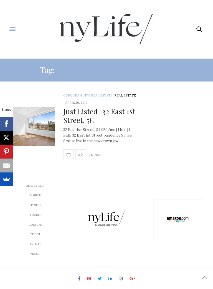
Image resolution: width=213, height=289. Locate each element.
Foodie (35, 215)
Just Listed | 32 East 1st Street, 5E (99, 116)
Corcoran (72, 95)
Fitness (35, 205)
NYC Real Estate (98, 95)
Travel (35, 234)
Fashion (35, 195)
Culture (35, 224)
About (35, 254)
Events (35, 244)
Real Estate (125, 95)
